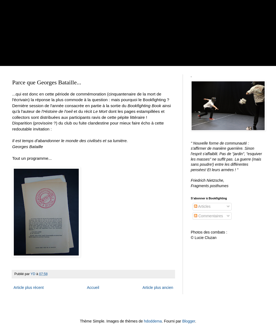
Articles (202, 206)
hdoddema (153, 321)
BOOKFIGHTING (78, 25)
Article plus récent (29, 287)
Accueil (93, 287)
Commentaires (208, 216)
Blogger (188, 321)
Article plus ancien (157, 287)
